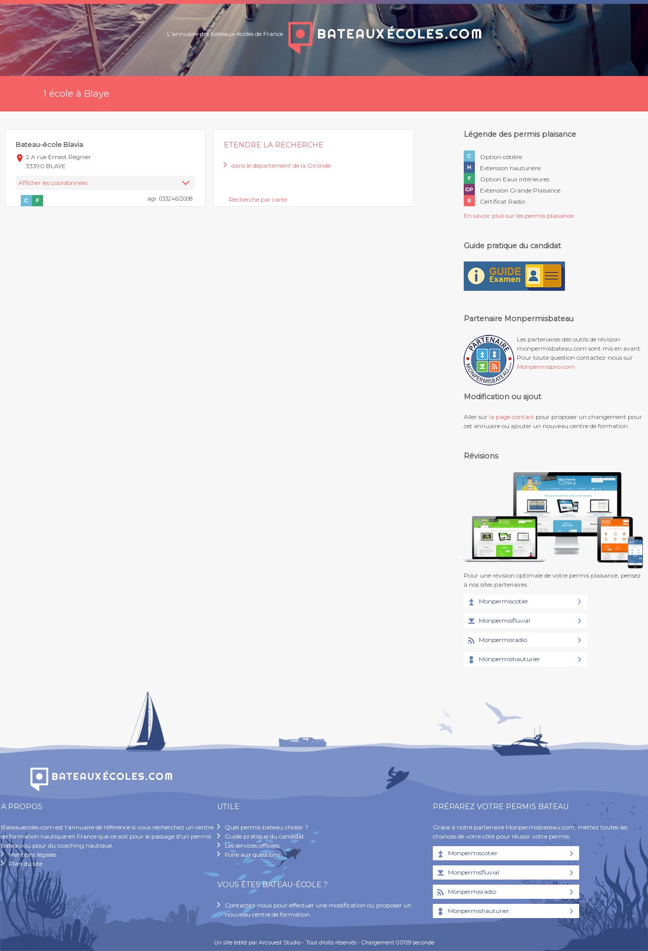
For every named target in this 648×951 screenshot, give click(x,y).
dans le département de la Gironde (281, 165)
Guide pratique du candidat (264, 836)
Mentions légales (32, 854)
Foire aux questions (252, 854)
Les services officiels (252, 845)
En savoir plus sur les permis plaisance (519, 215)
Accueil (16, 93)
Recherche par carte (258, 199)
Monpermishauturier (503, 660)
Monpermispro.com (546, 366)
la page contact (511, 417)
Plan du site (26, 863)
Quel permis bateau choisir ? (266, 827)
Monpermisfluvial (498, 621)
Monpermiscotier (497, 602)
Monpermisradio (496, 640)
